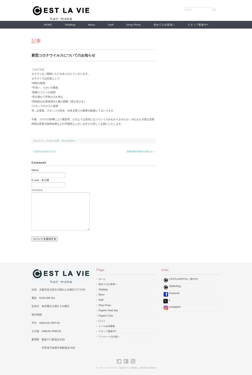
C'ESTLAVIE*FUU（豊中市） (181, 280)
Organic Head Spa (108, 310)
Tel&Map (70, 24)
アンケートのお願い (109, 336)
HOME (48, 24)
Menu (91, 24)
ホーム (102, 279)
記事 (36, 41)
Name (35, 170)
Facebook (171, 294)
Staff (111, 24)
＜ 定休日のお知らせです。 (45, 151)
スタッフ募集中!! (198, 24)
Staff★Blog (172, 287)
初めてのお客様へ (164, 24)
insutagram (172, 307)
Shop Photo (133, 24)
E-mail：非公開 (40, 180)
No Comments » (69, 141)
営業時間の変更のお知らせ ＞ (141, 151)
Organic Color (105, 315)
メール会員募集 (106, 326)
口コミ (102, 320)
